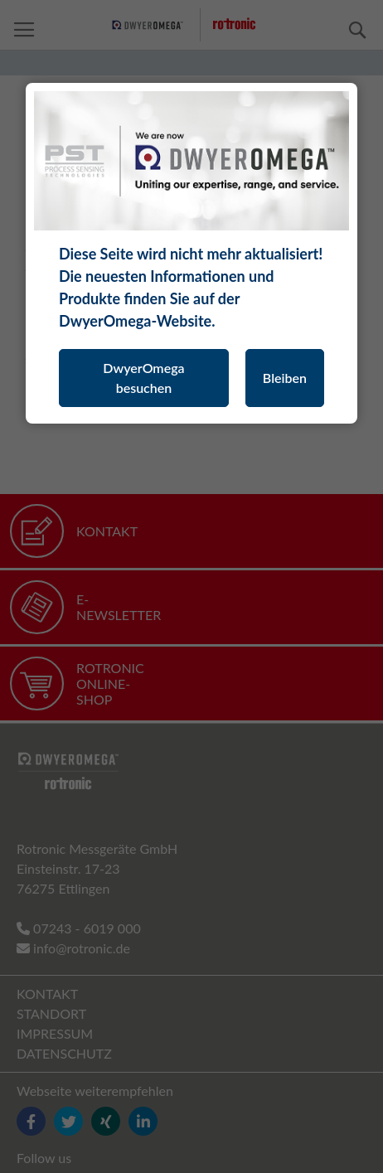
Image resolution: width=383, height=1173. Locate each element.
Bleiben (285, 377)
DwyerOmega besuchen (143, 377)
